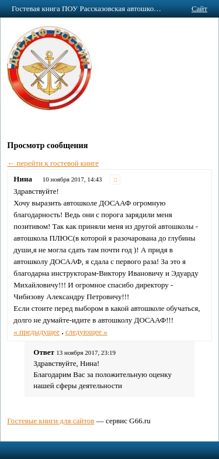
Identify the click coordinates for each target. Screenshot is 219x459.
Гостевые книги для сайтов (50, 420)
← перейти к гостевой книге (53, 163)
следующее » (86, 331)
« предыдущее (36, 331)
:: (115, 179)
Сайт (199, 8)
